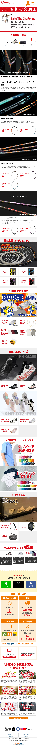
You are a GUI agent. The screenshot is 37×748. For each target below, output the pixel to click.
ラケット (6, 41)
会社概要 (9, 734)
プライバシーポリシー (9, 736)
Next (35, 41)
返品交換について (27, 736)
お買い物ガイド (12, 644)
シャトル (31, 41)
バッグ (23, 41)
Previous (1, 41)
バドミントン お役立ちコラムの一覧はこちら (18, 718)
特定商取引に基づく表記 (27, 734)
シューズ (14, 41)
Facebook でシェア (31, 584)
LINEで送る (6, 584)
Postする (18, 584)
